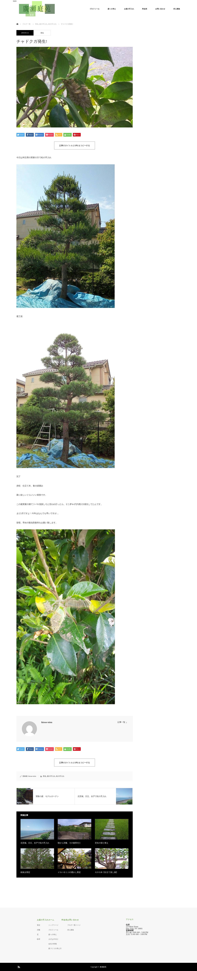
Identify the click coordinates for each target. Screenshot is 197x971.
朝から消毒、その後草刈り (69, 843)
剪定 (38, 925)
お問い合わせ (160, 9)
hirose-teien (46, 722)
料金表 (144, 9)
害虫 (42, 33)
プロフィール (94, 9)
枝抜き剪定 (25, 872)
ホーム (51, 920)
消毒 (38, 930)
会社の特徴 (52, 944)
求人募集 (176, 9)
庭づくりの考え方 (55, 948)
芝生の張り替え (101, 843)
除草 (38, 939)
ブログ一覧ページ (73, 925)
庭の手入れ (51, 776)
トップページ (53, 925)
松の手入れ (60, 776)
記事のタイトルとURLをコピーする (74, 145)
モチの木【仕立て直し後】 (106, 872)
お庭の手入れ (129, 9)
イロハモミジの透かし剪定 (69, 872)
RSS (18, 966)
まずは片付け (53, 939)
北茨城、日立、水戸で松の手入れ (35, 843)
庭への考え (112, 9)
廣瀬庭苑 (103, 967)
